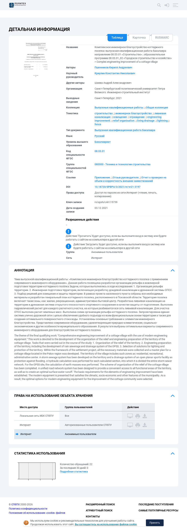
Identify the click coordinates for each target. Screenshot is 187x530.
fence (98, 124)
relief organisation (123, 120)
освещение (120, 117)
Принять (155, 522)
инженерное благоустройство (133, 113)
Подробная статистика (74, 471)
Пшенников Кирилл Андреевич (113, 67)
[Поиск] (159, 5)
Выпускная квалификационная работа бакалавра (125, 130)
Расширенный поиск (100, 504)
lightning (162, 120)
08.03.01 (100, 151)
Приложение (102, 177)
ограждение (137, 117)
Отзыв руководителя (126, 177)
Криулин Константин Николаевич (115, 73)
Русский (99, 136)
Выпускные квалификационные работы (119, 107)
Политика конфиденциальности (28, 508)
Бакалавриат (103, 141)
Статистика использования (39, 453)
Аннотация (24, 270)
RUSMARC (162, 37)
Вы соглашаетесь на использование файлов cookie (106, 524)
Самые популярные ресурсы (158, 510)
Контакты (93, 516)
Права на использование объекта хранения (53, 396)
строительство (104, 113)
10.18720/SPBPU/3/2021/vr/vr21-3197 (117, 186)
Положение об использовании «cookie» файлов (37, 512)
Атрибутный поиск (99, 510)
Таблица (117, 37)
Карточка (139, 37)
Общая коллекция (157, 107)
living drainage (145, 120)
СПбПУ (15, 504)
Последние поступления (156, 504)
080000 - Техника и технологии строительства (122, 164)
